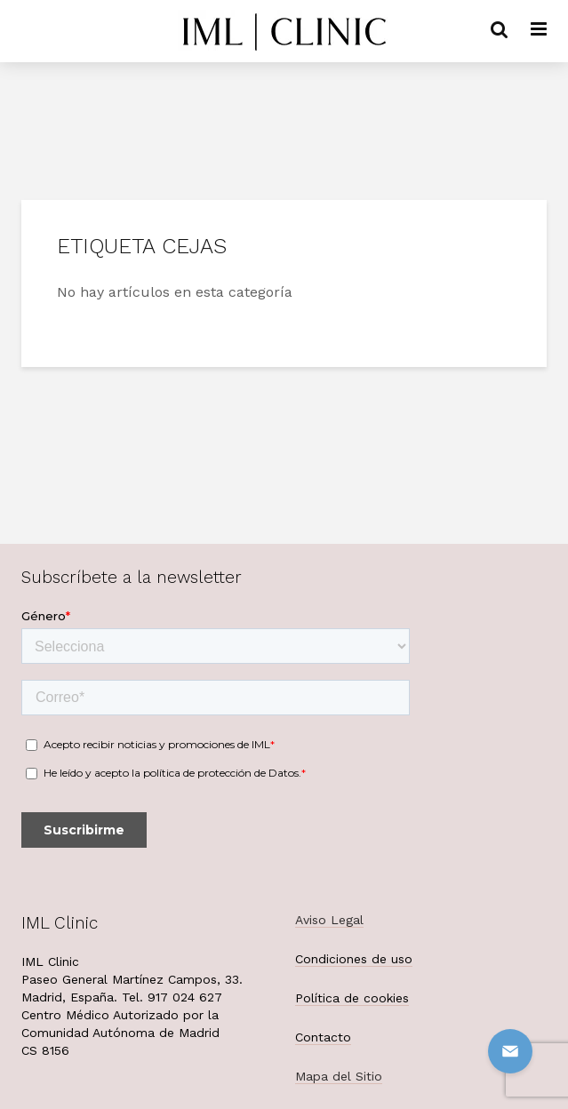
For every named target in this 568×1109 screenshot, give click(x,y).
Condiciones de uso (353, 959)
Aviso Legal (329, 920)
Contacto (323, 1037)
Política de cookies (352, 998)
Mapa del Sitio (338, 1076)
